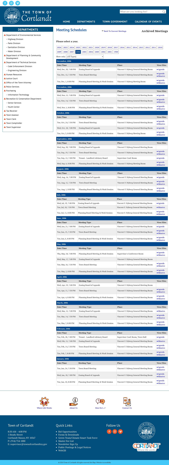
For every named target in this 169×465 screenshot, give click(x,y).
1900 (116, 52)
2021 (91, 47)
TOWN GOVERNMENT (115, 21)
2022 (84, 47)
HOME (66, 21)
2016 (122, 47)
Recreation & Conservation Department (23, 98)
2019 (103, 47)
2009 (59, 52)
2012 (147, 47)
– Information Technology (17, 94)
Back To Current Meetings (114, 31)
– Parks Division (13, 43)
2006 (78, 52)
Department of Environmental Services (23, 35)
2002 (103, 52)
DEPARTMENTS (86, 21)
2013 (141, 47)
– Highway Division (14, 39)
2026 (59, 47)
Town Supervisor (13, 127)
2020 (97, 47)
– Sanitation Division (15, 47)
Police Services (12, 86)
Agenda (162, 69)
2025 (65, 47)
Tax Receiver (11, 110)
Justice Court (12, 78)
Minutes (162, 76)
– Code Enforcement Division (19, 66)
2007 (72, 52)
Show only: (61, 56)
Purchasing (11, 90)
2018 (110, 47)
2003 (97, 52)
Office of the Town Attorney (18, 82)
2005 (84, 52)
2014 (135, 47)
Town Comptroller (14, 123)
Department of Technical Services (21, 62)
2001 (110, 52)
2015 (128, 47)
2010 (160, 47)
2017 (116, 47)
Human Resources (14, 74)
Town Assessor (12, 115)
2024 (72, 47)
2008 (65, 52)
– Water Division (13, 51)
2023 (78, 47)
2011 (154, 47)
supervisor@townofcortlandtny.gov (28, 444)
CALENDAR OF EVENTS (148, 21)
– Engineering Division (16, 70)
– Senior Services (13, 102)
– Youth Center (13, 107)
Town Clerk (11, 119)
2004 (91, 52)
